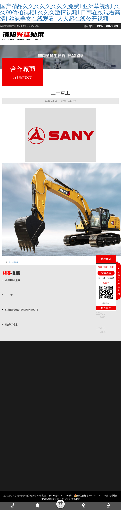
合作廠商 (102, 36)
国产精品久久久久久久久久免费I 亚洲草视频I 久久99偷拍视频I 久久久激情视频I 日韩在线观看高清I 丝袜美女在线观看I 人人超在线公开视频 (60, 12)
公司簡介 (59, 36)
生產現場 (92, 36)
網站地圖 (113, 495)
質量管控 (81, 36)
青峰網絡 (75, 499)
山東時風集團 (13, 262)
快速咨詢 (106, 273)
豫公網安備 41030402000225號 (91, 495)
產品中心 (70, 36)
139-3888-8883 (107, 26)
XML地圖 (45, 499)
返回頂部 (106, 308)
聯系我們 (113, 36)
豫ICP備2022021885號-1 (61, 495)
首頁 (48, 36)
